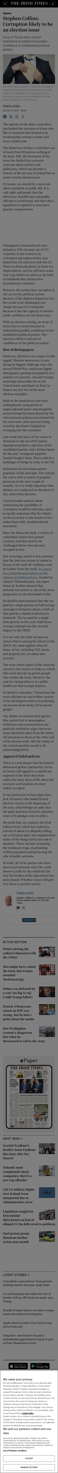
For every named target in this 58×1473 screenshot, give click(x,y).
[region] (29, 1421)
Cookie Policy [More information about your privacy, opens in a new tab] (28, 1413)
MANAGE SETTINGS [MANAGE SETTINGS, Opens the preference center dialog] (29, 1467)
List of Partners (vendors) (15, 1450)
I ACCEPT (29, 1458)
